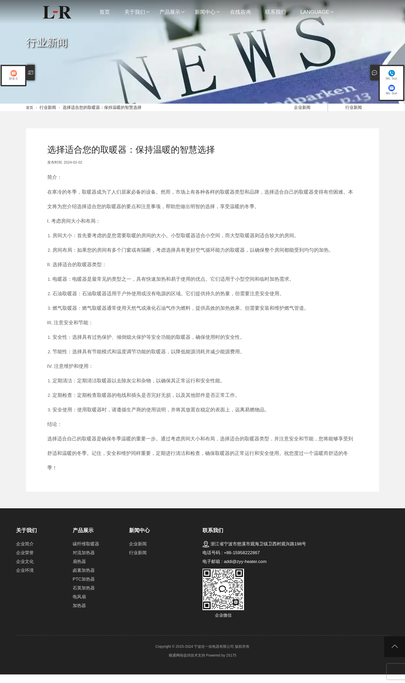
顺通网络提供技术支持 (187, 664)
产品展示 (169, 12)
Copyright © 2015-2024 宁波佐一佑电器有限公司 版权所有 (203, 655)
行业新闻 (47, 112)
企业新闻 (302, 111)
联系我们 (275, 12)
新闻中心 (205, 12)
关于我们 (134, 12)
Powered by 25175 (221, 664)
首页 (104, 12)
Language (314, 12)
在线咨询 (240, 12)
